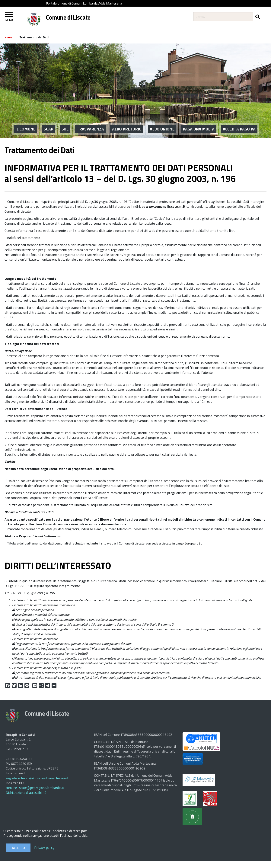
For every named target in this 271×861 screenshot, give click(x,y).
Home (8, 37)
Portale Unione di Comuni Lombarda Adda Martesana (84, 3)
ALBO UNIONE (162, 123)
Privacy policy (44, 847)
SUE (65, 123)
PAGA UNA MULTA (199, 123)
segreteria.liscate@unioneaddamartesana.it (37, 778)
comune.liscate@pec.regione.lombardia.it (35, 787)
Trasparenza (90, 123)
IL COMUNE (25, 123)
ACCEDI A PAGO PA (239, 123)
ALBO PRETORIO (127, 123)
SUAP (48, 123)
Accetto (18, 848)
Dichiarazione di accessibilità (26, 792)
